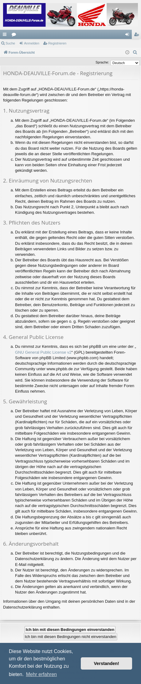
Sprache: (102, 62)
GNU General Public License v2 (43, 352)
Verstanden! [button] (106, 663)
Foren (15, 35)
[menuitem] (135, 52)
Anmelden (31, 43)
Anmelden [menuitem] (128, 35)
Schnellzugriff (5, 35)
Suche (10, 43)
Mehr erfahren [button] (41, 674)
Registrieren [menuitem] (138, 35)
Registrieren (57, 43)
